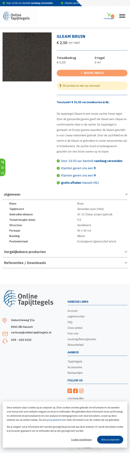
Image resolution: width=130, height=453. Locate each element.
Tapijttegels (75, 361)
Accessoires (75, 367)
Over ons (73, 333)
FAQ (70, 322)
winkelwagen (109, 16)
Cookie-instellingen (81, 439)
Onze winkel (75, 328)
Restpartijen (75, 372)
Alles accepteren (110, 439)
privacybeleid (54, 419)
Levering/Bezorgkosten (82, 339)
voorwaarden (76, 398)
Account (73, 310)
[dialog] (65, 424)
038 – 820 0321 (21, 340)
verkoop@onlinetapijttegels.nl (31, 332)
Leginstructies (76, 316)
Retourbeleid (75, 344)
